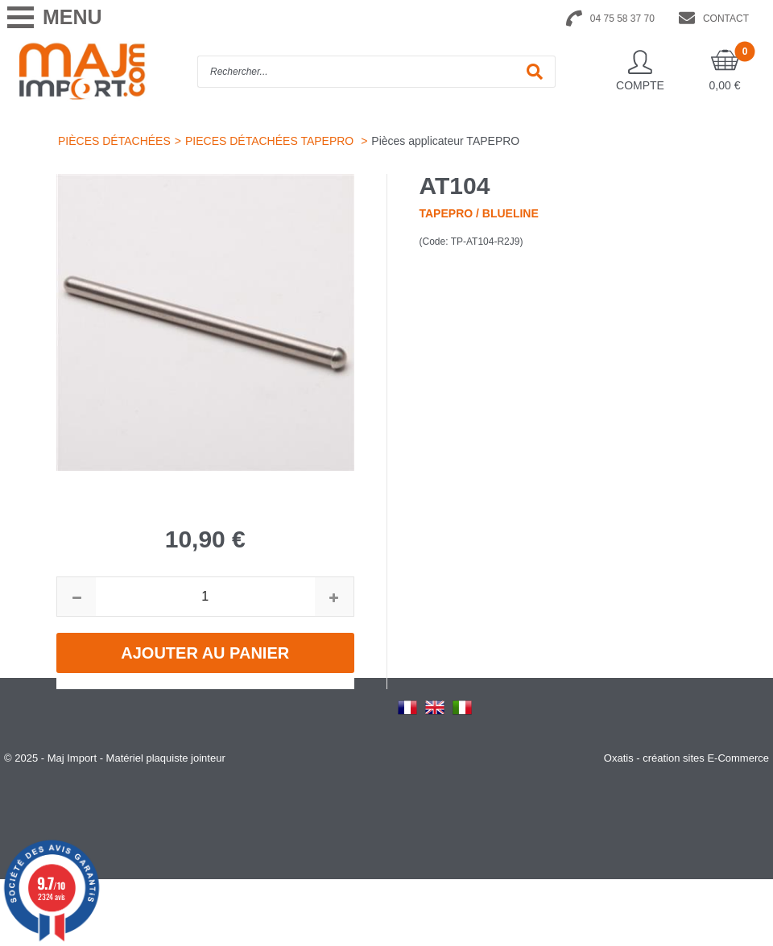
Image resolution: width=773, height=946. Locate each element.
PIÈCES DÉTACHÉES (114, 140)
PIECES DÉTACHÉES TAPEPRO (271, 140)
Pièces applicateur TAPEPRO (445, 140)
